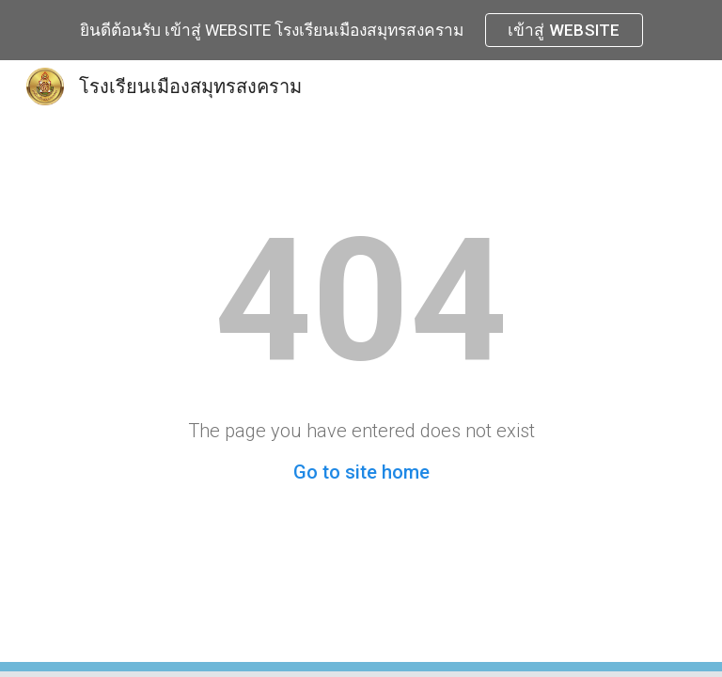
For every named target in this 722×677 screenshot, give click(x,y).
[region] (361, 30)
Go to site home (361, 472)
